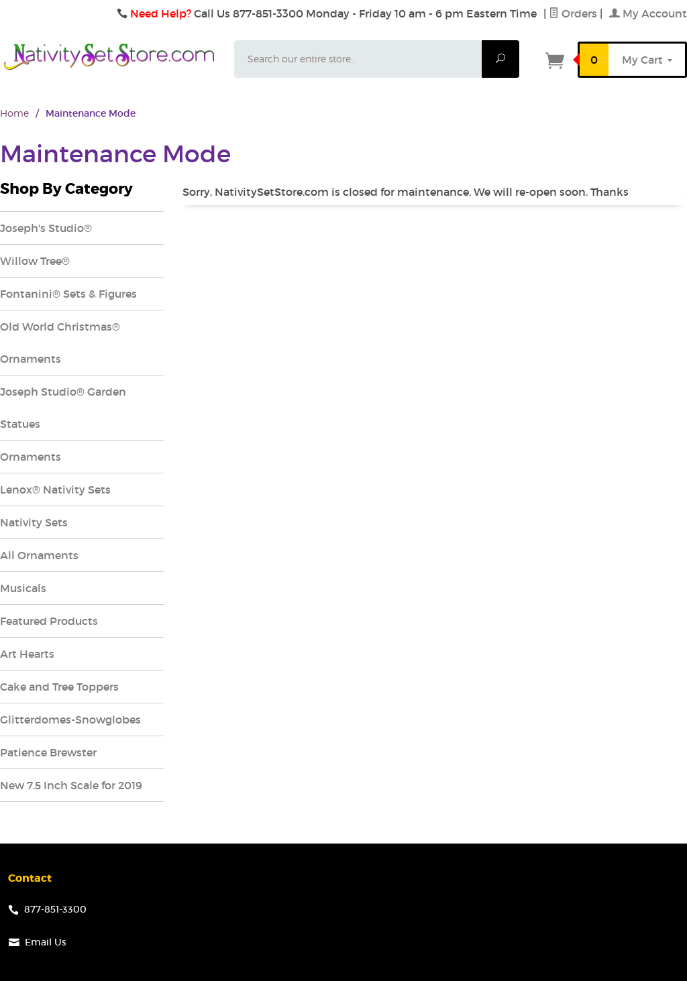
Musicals (23, 588)
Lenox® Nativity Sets (55, 489)
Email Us (45, 942)
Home (14, 113)
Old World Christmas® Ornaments (60, 342)
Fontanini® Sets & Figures (68, 293)
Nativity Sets (34, 522)
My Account (648, 13)
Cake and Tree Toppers (59, 686)
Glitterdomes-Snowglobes (70, 719)
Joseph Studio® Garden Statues (63, 407)
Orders (573, 13)
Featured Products (49, 621)
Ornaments (30, 456)
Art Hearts (27, 653)
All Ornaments (39, 555)
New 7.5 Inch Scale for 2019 (71, 785)
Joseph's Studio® (46, 228)
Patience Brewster (48, 752)
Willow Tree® (35, 261)
